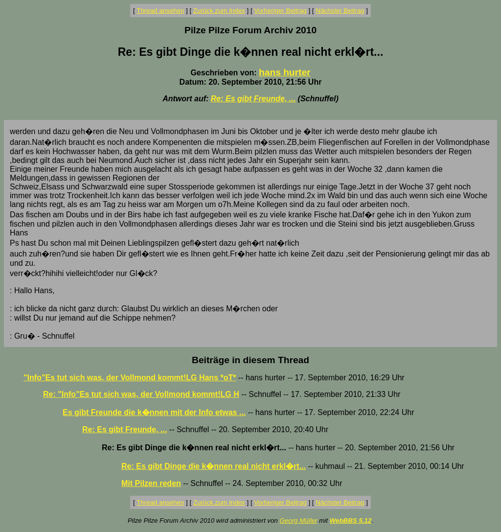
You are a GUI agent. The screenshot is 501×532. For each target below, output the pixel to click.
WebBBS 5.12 (351, 520)
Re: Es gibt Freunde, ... (253, 98)
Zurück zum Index (219, 10)
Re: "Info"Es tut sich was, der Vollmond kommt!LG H (141, 394)
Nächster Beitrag (340, 10)
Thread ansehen (160, 10)
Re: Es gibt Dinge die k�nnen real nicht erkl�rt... (213, 466)
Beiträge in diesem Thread (250, 360)
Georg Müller (298, 520)
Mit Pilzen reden (151, 483)
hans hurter (285, 72)
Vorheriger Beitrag (280, 10)
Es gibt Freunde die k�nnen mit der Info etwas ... (154, 412)
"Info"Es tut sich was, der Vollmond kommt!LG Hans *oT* (129, 377)
